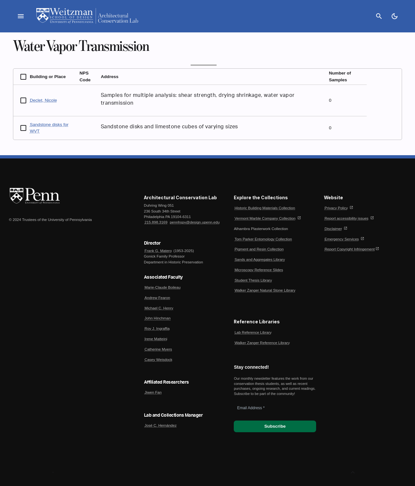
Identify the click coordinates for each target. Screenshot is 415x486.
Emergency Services (342, 239)
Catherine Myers (158, 349)
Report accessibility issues (346, 218)
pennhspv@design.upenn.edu (195, 222)
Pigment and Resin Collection (258, 249)
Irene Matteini (156, 339)
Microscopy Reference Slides (258, 270)
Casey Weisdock (158, 360)
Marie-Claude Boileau (163, 287)
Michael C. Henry (159, 308)
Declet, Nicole (43, 100)
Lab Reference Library (252, 332)
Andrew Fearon (157, 298)
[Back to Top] (352, 472)
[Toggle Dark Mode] (394, 16)
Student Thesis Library (253, 280)
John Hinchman (158, 318)
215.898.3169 (156, 222)
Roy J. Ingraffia (157, 328)
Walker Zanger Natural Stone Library (264, 290)
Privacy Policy (336, 208)
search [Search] (379, 16)
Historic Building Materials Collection (264, 208)
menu (21, 16)
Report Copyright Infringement (350, 249)
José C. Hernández (161, 425)
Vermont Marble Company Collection (264, 218)
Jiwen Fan (153, 392)
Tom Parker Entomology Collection (263, 239)
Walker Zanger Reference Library (262, 343)
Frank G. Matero (158, 251)
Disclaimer (333, 229)
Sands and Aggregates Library (259, 259)
